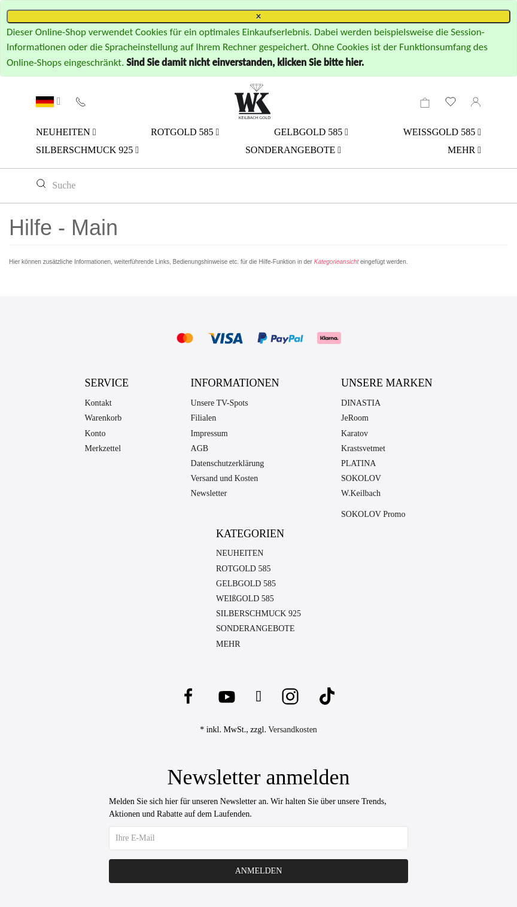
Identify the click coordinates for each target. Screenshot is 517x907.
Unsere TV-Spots (219, 402)
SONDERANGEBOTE (293, 150)
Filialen (204, 417)
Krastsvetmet (363, 448)
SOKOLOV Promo (373, 514)
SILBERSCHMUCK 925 (87, 150)
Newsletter (209, 493)
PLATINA (358, 463)
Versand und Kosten (224, 478)
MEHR (464, 150)
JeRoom (355, 417)
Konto (94, 433)
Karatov (354, 433)
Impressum (209, 433)
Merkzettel (102, 448)
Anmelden (258, 870)
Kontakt (97, 402)
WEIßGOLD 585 (245, 598)
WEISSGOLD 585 (442, 132)
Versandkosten (292, 729)
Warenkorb (102, 417)
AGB (200, 448)
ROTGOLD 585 (185, 132)
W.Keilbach (361, 493)
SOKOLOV (361, 478)
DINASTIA (361, 402)
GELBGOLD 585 (311, 132)
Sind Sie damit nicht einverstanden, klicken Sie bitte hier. (245, 62)
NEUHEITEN (66, 132)
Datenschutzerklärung (227, 463)
